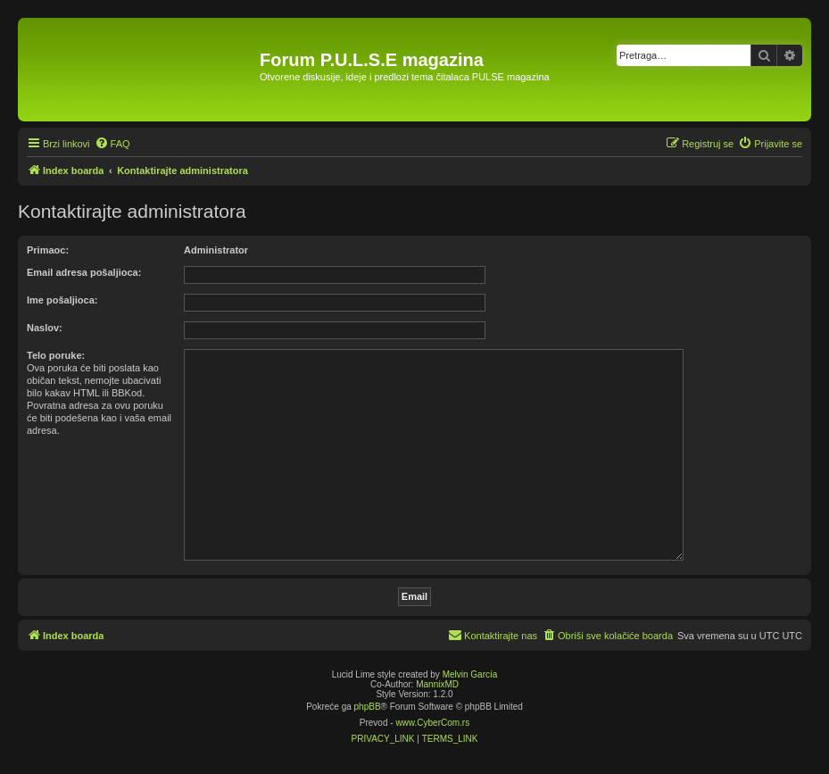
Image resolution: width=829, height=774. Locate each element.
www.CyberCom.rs (432, 723)
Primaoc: (48, 250)
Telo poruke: (56, 355)
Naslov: (44, 327)
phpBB (367, 707)
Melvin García (470, 674)
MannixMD (437, 684)
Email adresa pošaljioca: (84, 272)
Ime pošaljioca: (62, 300)
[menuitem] (112, 143)
